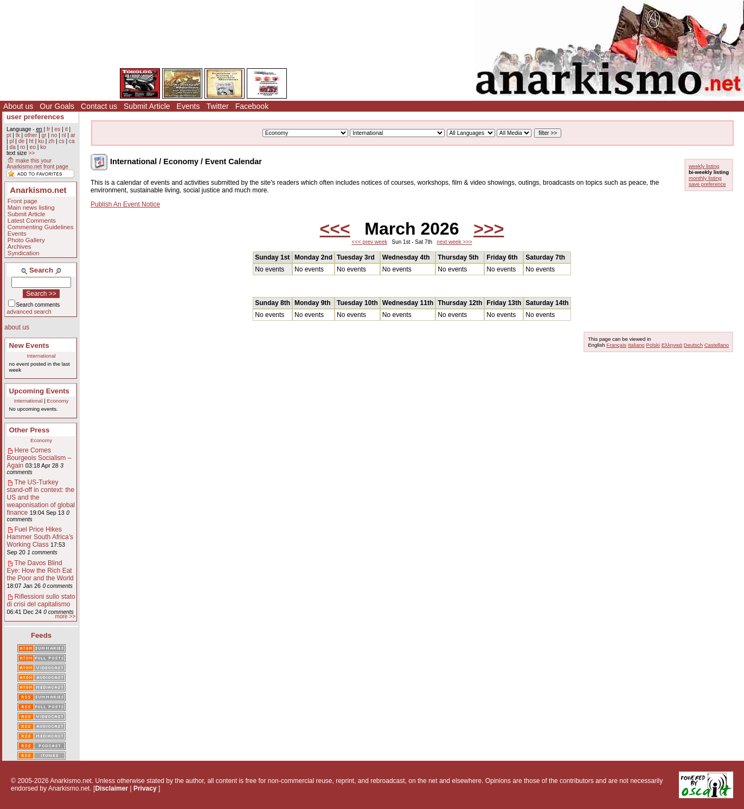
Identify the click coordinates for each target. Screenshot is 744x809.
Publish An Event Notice (125, 204)
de (21, 141)
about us (16, 327)
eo (33, 147)
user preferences (35, 117)
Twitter (217, 106)
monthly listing (705, 178)
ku (41, 141)
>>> (488, 228)
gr (44, 135)
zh (51, 141)
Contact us (99, 106)
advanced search (29, 311)
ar (72, 135)
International (41, 356)
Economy (57, 401)
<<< (335, 228)
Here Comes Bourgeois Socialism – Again (39, 457)
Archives (19, 246)
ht (31, 141)
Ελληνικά (672, 345)
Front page (22, 201)
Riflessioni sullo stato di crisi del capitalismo (41, 600)
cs (61, 141)
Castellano (716, 345)
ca (72, 141)
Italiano (636, 345)
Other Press (29, 430)
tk (18, 135)
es (58, 129)
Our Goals (57, 106)
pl (11, 141)
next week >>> (454, 242)
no (54, 135)
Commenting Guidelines (41, 227)
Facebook (251, 106)
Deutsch (693, 345)
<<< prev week (369, 242)
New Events (29, 345)
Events (188, 106)
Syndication (24, 253)
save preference (707, 184)
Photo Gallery (26, 240)
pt (9, 135)
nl (64, 135)
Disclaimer (111, 788)
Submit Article (147, 106)
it (66, 129)
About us (18, 106)
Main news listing (31, 207)
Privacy (145, 788)
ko (43, 147)
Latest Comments (32, 220)
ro (22, 147)
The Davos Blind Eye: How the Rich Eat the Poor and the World (40, 570)
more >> (65, 616)
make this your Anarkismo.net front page (37, 164)
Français (616, 345)
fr (48, 129)
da (12, 147)
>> (31, 153)
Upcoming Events (39, 391)
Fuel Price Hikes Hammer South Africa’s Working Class (40, 537)
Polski (653, 345)
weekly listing (704, 166)
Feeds (41, 635)
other (30, 135)
